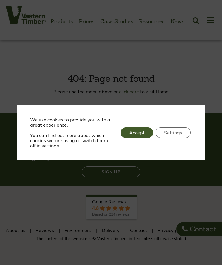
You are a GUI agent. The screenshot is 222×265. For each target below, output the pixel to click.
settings (50, 145)
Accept (137, 133)
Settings (173, 133)
